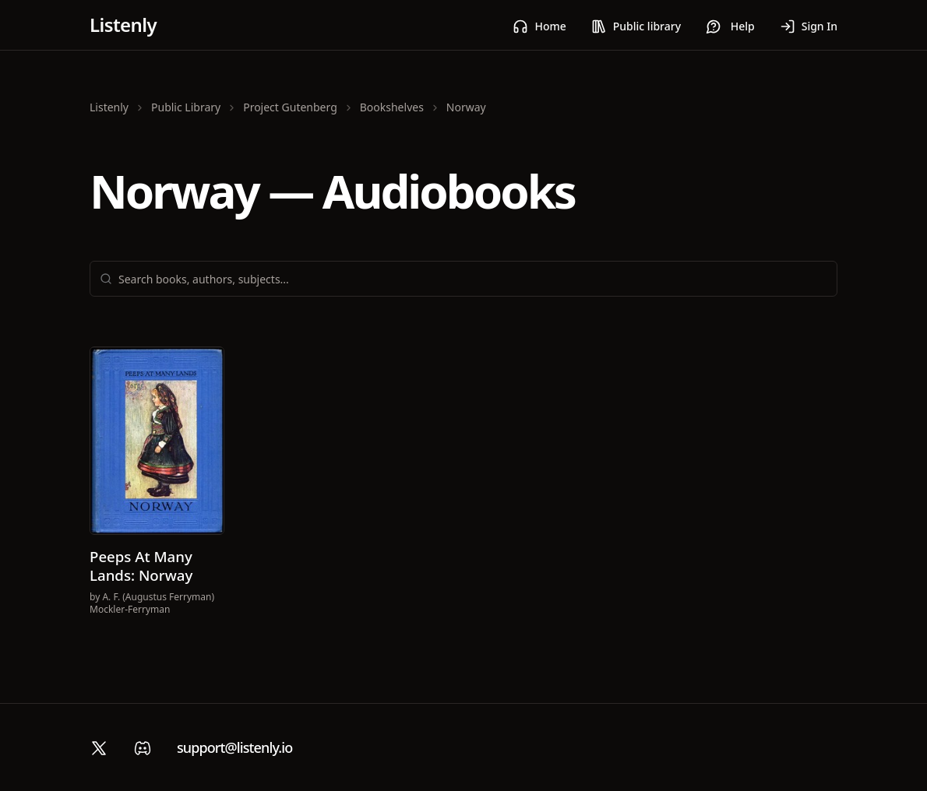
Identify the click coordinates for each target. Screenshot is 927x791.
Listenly (123, 24)
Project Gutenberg (290, 107)
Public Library (185, 107)
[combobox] (472, 279)
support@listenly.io (234, 747)
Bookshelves (392, 107)
